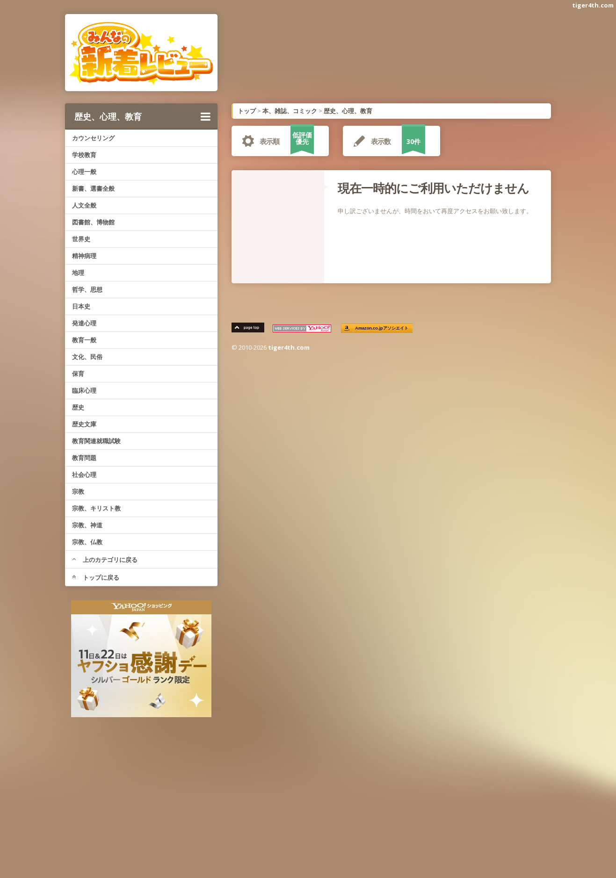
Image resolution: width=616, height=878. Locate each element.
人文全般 (84, 205)
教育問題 (84, 457)
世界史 (81, 239)
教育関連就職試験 (96, 441)
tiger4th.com (593, 5)
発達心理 (84, 323)
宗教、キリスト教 (96, 508)
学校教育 (84, 155)
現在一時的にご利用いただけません (433, 188)
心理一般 (84, 171)
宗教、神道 (87, 525)
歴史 (78, 407)
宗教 (78, 491)
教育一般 (84, 340)
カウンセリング (93, 138)
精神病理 (84, 256)
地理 (78, 272)
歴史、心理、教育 (142, 116)
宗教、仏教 (87, 542)
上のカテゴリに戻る (105, 559)
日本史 (81, 306)
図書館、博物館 (93, 222)
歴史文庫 (84, 424)
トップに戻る (95, 577)
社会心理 (84, 474)
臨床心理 (84, 390)
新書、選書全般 (93, 188)
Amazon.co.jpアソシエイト (381, 328)
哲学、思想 (87, 289)
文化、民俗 (87, 357)
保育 (78, 373)
